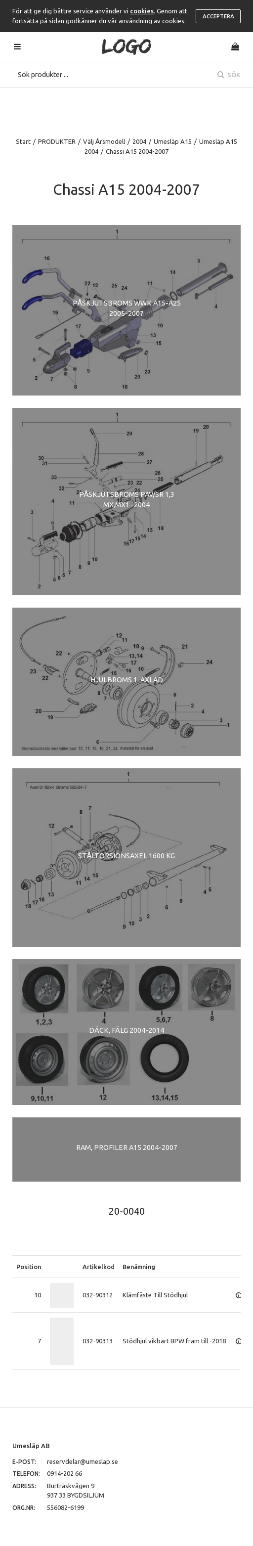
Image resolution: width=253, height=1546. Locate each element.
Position (28, 1266)
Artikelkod (99, 1266)
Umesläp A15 (173, 141)
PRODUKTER (57, 141)
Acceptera (218, 16)
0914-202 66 (64, 1473)
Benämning (139, 1266)
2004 (139, 141)
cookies (142, 10)
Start (23, 141)
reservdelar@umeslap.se (82, 1461)
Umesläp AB (31, 1445)
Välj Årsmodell (104, 141)
